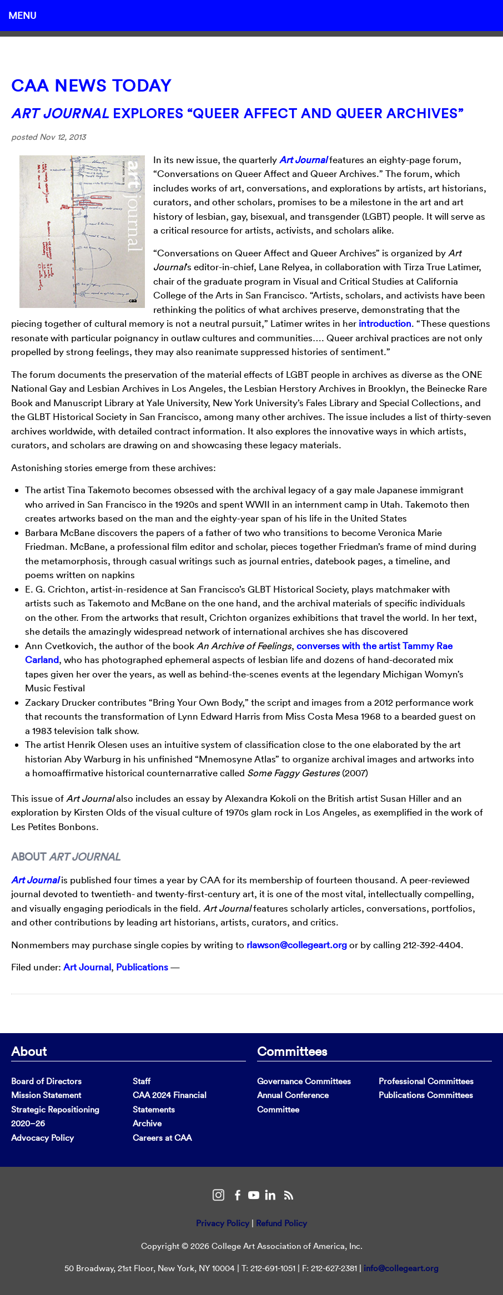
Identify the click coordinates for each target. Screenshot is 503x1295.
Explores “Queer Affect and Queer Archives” (237, 113)
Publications (142, 967)
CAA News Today (91, 85)
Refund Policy (281, 1223)
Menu (22, 15)
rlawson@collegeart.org (297, 944)
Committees (292, 1051)
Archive (147, 1123)
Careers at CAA (162, 1137)
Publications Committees (426, 1095)
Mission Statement (46, 1095)
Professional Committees (426, 1081)
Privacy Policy (222, 1223)
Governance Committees (304, 1081)
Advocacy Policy (42, 1137)
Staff (141, 1081)
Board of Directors (46, 1081)
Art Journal (303, 159)
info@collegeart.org (401, 1268)
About (29, 1051)
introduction (385, 323)
